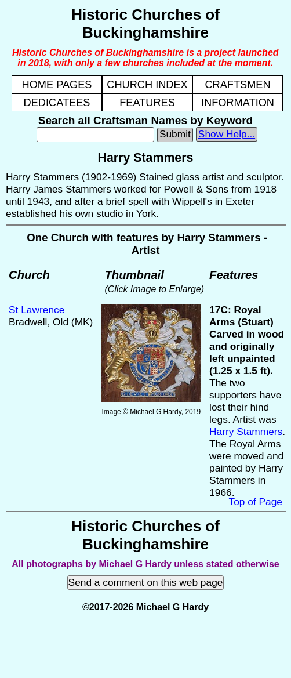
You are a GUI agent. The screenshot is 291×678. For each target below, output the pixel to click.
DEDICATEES (57, 102)
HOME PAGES (57, 84)
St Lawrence (36, 310)
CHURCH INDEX (147, 84)
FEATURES (147, 102)
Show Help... (226, 134)
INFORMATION (237, 102)
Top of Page (256, 501)
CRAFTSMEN (237, 84)
